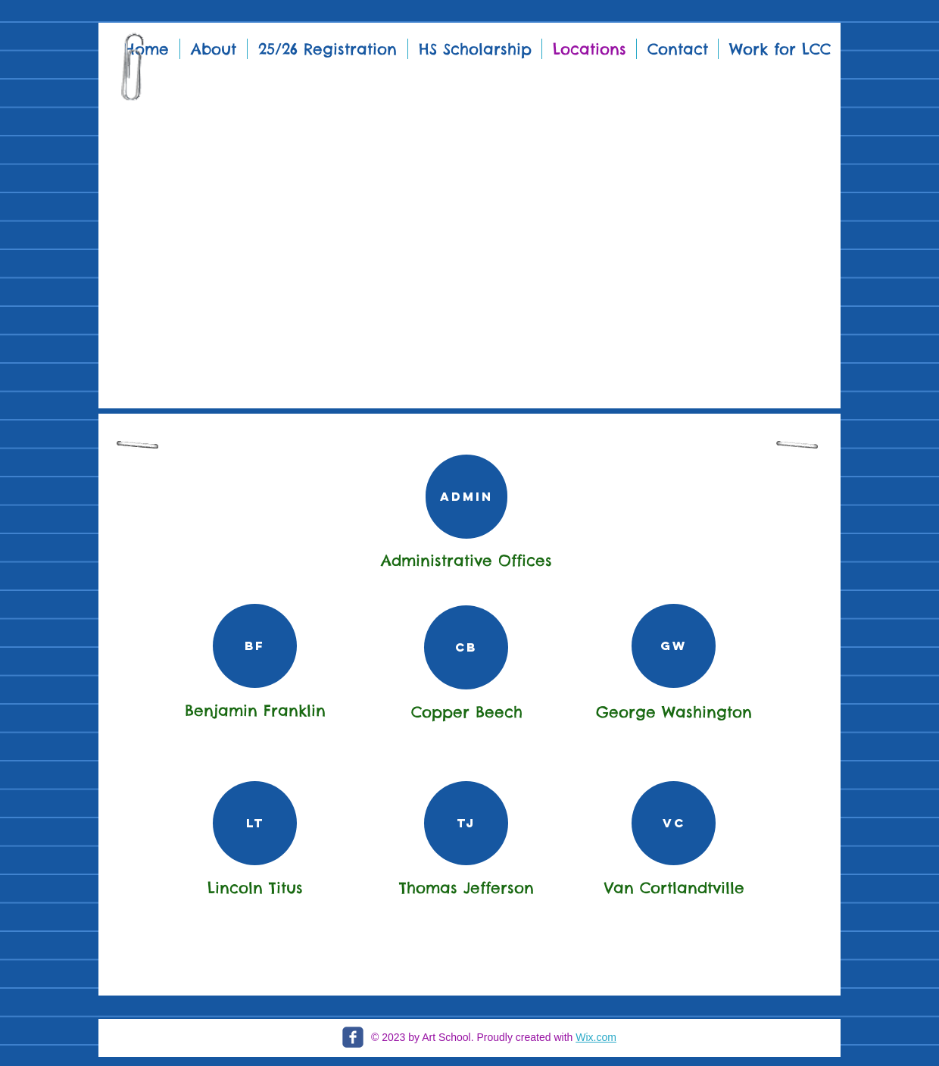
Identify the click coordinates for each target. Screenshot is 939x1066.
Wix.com (596, 1037)
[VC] (674, 823)
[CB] (466, 647)
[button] (470, 220)
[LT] (255, 823)
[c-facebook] (352, 1037)
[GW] (674, 646)
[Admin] (466, 497)
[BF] (255, 646)
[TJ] (466, 823)
